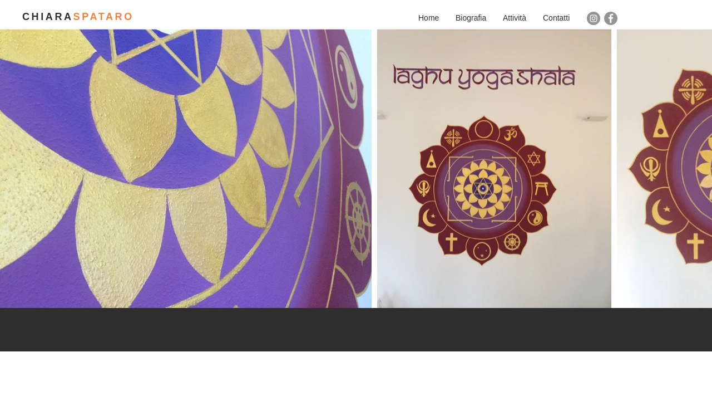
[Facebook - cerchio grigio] (610, 18)
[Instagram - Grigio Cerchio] (593, 18)
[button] (515, 18)
